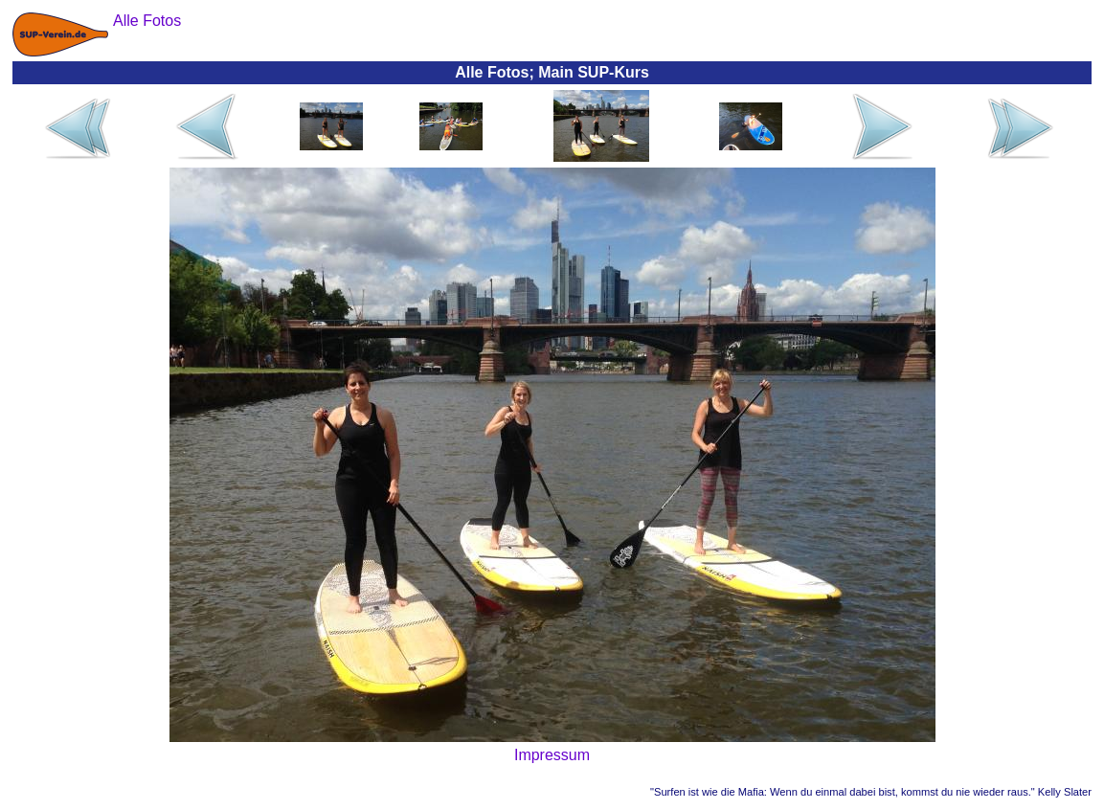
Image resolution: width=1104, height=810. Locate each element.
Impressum (552, 755)
